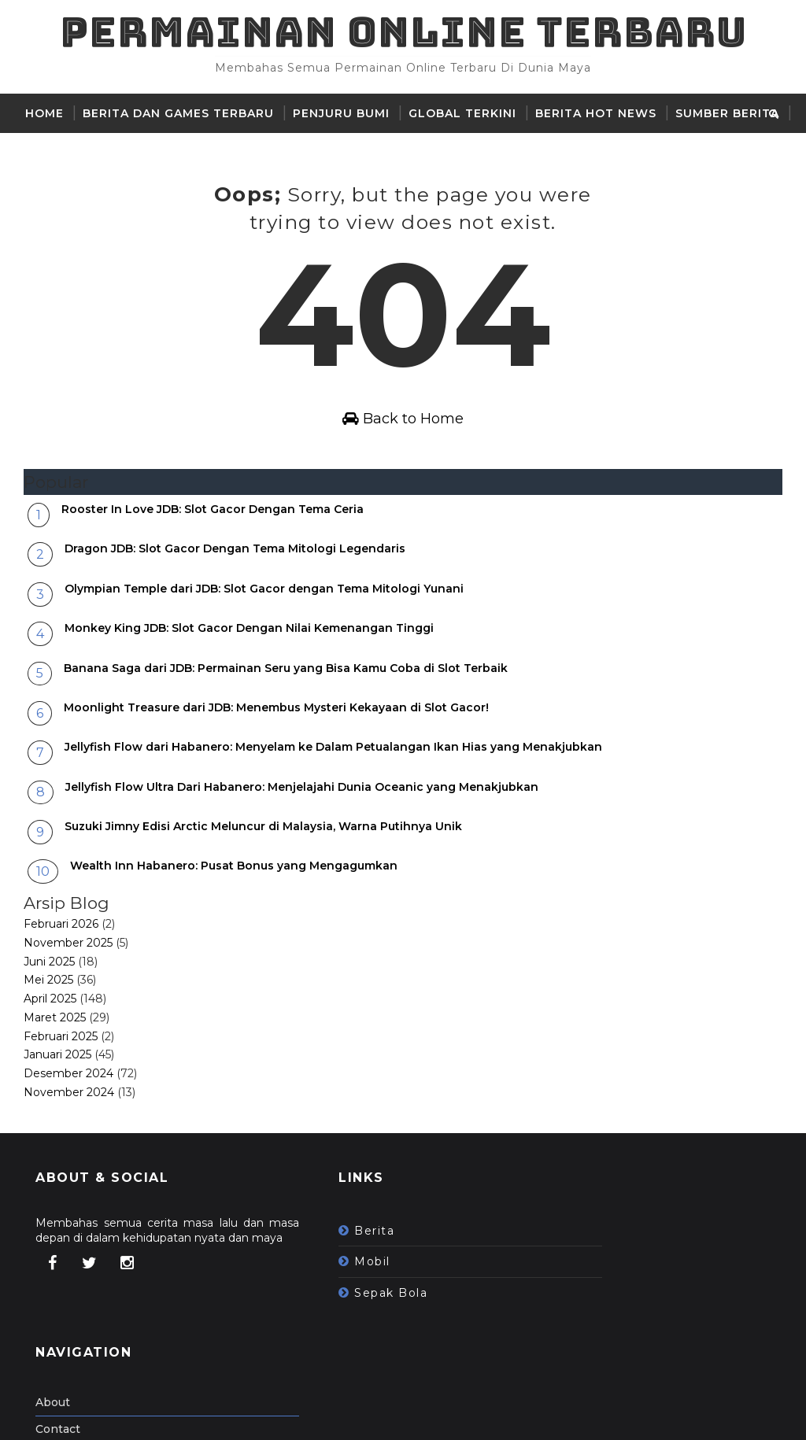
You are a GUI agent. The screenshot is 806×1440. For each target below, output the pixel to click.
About (564, 1273)
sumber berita (727, 113)
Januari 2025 (57, 1100)
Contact (569, 1300)
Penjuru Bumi (341, 113)
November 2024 (69, 1138)
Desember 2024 (68, 1119)
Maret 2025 (55, 1063)
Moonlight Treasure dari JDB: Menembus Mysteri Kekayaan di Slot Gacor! (276, 753)
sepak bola (343, 1338)
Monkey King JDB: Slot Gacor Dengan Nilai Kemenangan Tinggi (249, 673)
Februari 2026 (61, 969)
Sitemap (570, 1326)
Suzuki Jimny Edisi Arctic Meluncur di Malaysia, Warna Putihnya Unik (263, 872)
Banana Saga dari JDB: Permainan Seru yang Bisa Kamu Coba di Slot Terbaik (286, 713)
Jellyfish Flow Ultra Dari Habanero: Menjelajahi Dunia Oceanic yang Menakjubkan (301, 832)
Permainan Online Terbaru (403, 32)
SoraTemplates (121, 1416)
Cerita (48, 153)
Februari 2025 (61, 1081)
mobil (325, 1307)
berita (327, 1275)
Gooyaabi (280, 1416)
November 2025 (68, 987)
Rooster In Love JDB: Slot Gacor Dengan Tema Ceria (212, 555)
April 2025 (50, 1044)
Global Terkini (462, 113)
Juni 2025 (49, 1006)
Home (44, 113)
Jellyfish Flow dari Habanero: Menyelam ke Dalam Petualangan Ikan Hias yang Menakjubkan (333, 792)
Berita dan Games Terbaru (178, 113)
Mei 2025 (48, 1025)
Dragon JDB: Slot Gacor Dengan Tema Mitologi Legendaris (235, 594)
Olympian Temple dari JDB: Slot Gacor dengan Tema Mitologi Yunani (264, 633)
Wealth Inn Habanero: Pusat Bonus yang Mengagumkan (233, 911)
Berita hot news (595, 113)
